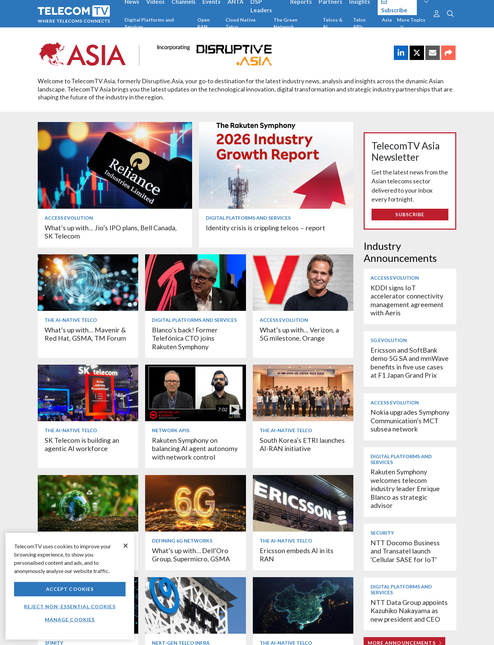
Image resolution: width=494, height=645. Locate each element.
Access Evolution (69, 218)
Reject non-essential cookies (69, 606)
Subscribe (409, 214)
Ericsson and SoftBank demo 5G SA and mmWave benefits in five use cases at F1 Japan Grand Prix (409, 362)
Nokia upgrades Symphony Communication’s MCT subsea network (409, 420)
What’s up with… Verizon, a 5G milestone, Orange (299, 334)
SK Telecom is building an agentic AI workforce (82, 444)
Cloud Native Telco (240, 23)
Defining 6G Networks (182, 541)
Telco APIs (359, 23)
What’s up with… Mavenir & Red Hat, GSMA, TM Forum (85, 334)
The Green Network (285, 23)
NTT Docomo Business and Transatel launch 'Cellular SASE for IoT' (405, 551)
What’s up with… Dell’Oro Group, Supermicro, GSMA (191, 555)
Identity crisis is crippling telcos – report (265, 228)
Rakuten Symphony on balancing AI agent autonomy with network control (195, 448)
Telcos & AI (333, 23)
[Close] (125, 545)
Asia (387, 20)
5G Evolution (388, 340)
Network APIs (170, 430)
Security (382, 533)
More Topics (411, 23)
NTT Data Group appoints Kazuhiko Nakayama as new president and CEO (409, 610)
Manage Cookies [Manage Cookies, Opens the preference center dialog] (70, 619)
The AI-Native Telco (71, 320)
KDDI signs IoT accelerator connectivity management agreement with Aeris (407, 300)
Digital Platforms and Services (149, 23)
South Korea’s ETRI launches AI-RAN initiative (302, 444)
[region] (69, 586)
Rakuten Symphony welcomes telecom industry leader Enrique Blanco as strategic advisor (405, 488)
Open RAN (203, 23)
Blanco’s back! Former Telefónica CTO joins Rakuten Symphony (185, 338)
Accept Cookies (70, 589)
